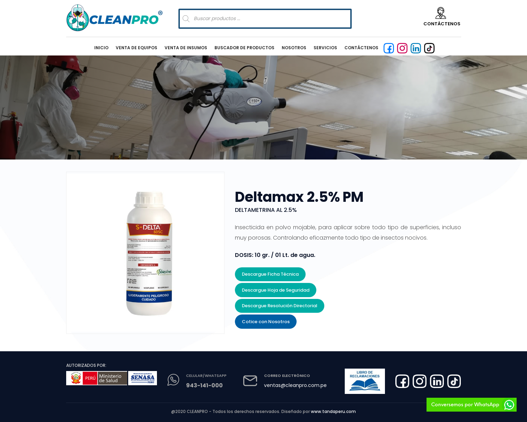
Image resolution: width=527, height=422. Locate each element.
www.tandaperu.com (333, 411)
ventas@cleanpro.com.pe (295, 385)
